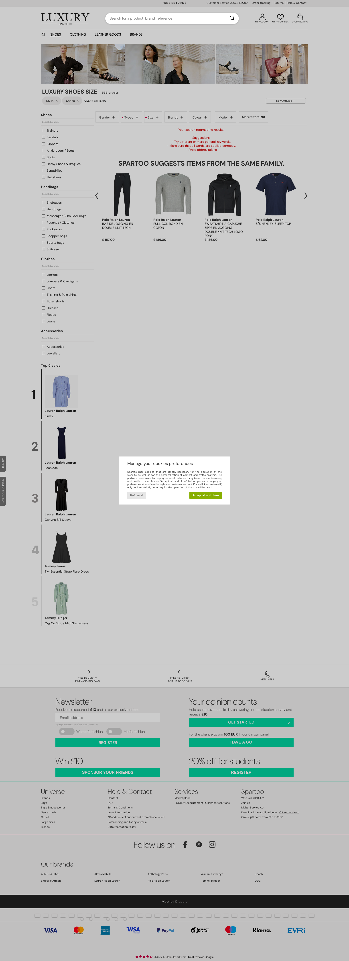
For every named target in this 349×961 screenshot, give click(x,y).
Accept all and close (206, 495)
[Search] (232, 18)
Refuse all (136, 495)
